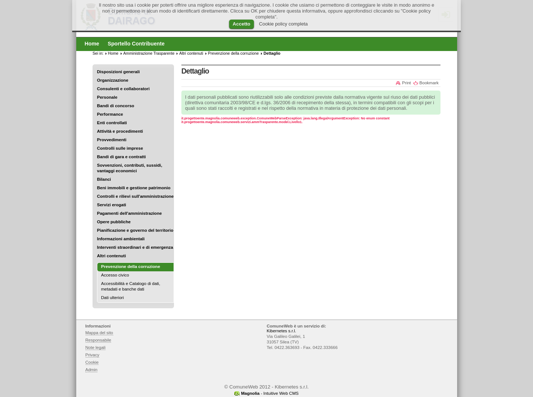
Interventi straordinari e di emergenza (135, 247)
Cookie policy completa (283, 24)
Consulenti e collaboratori (123, 88)
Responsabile (98, 340)
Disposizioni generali (118, 71)
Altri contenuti (111, 256)
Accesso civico (115, 275)
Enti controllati (112, 123)
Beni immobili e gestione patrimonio (134, 188)
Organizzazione (112, 80)
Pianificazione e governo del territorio (135, 230)
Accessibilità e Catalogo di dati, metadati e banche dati (130, 286)
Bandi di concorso (115, 106)
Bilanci (104, 179)
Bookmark (429, 83)
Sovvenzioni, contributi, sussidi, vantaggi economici (129, 168)
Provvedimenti (111, 140)
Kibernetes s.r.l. (281, 331)
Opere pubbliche (114, 222)
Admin (92, 369)
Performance (110, 114)
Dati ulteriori (112, 297)
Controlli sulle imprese (120, 148)
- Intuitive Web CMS (270, 393)
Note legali (96, 347)
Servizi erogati (111, 205)
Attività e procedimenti (120, 131)
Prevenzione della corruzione (233, 53)
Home (113, 53)
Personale (107, 97)
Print (406, 83)
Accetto (242, 24)
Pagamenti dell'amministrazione (129, 213)
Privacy (93, 355)
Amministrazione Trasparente (148, 53)
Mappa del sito (99, 332)
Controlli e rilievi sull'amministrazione (135, 196)
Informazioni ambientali (121, 239)
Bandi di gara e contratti (121, 157)
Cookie (92, 362)
